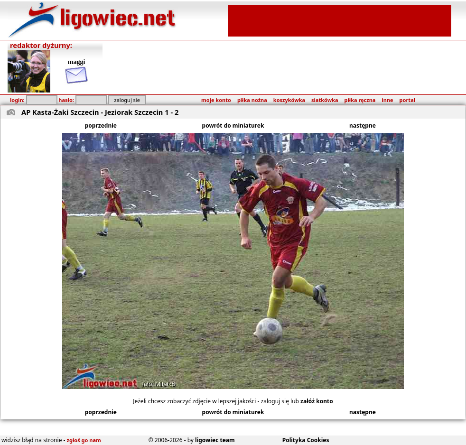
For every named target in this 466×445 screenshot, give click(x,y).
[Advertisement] (340, 20)
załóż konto (316, 401)
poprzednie (101, 125)
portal (407, 99)
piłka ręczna (360, 99)
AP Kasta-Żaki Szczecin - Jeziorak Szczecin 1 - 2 (99, 112)
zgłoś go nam (84, 440)
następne (362, 125)
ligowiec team (215, 440)
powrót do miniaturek (233, 125)
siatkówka (324, 99)
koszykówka (289, 99)
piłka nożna (252, 99)
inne (387, 99)
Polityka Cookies (305, 440)
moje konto (216, 99)
